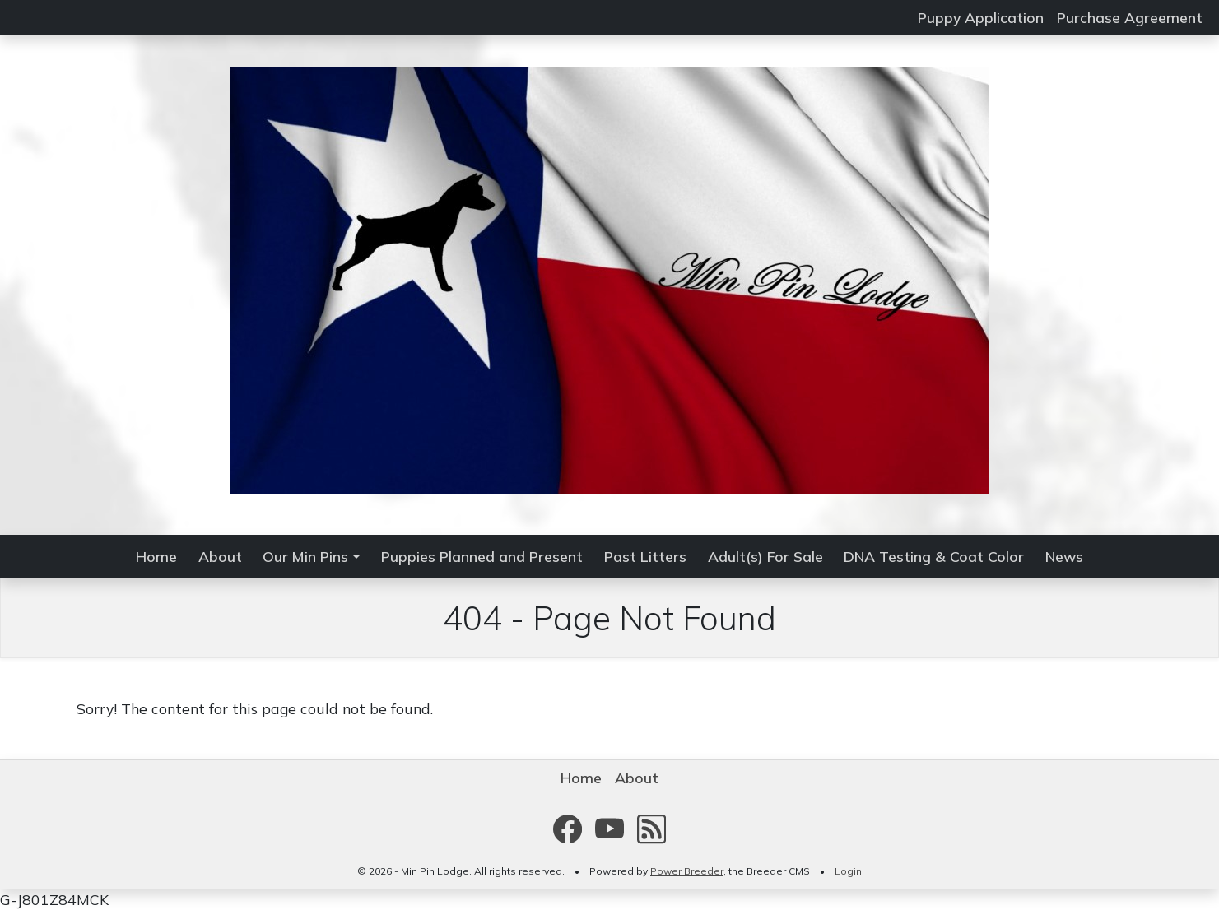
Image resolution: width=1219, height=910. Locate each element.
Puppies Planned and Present (482, 556)
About (220, 556)
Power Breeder (686, 871)
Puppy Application (981, 17)
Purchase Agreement (1130, 17)
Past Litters (645, 556)
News (1064, 556)
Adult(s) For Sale (765, 556)
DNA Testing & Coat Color (934, 556)
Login (848, 871)
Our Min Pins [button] (305, 556)
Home (156, 556)
